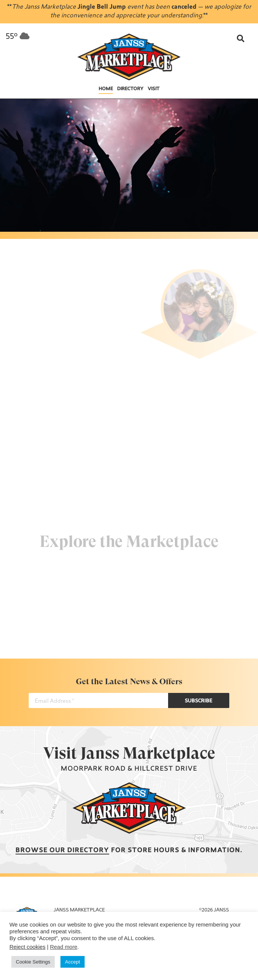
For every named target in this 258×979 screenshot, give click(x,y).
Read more (63, 947)
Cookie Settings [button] (33, 962)
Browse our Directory (62, 850)
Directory (130, 89)
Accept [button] (72, 962)
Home (106, 89)
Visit (153, 89)
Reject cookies (27, 947)
